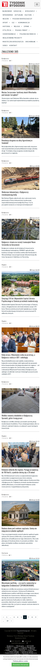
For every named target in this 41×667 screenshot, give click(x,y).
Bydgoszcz (10, 646)
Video (5, 45)
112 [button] (14, 22)
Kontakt (13, 45)
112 (15, 649)
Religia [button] (18, 26)
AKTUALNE (19, 15)
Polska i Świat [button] (22, 30)
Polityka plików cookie (20, 661)
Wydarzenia (8, 15)
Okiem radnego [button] (10, 34)
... (10, 617)
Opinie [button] (27, 26)
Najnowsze (7, 11)
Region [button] (7, 19)
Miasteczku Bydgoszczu (13, 42)
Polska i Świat (32, 650)
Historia (32, 649)
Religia (8, 650)
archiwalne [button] (31, 42)
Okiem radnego (14, 652)
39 (7, 621)
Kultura (9, 647)
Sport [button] (6, 22)
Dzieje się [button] (18, 11)
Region (16, 647)
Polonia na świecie (27, 652)
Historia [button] (7, 26)
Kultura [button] (29, 15)
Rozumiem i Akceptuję (20, 664)
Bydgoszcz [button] (31, 11)
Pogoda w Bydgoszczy (22, 19)
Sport (9, 649)
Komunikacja (24, 22)
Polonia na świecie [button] (29, 34)
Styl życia (22, 650)
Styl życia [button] (8, 30)
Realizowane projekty (12, 38)
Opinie (14, 650)
